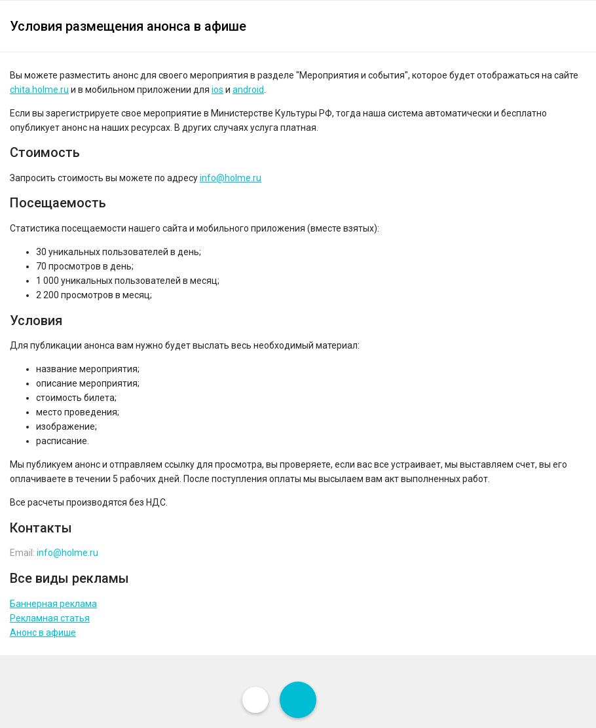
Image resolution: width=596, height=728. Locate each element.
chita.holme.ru (39, 89)
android (248, 89)
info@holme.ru (230, 178)
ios (217, 89)
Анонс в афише (43, 632)
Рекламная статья (50, 618)
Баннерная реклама (53, 603)
